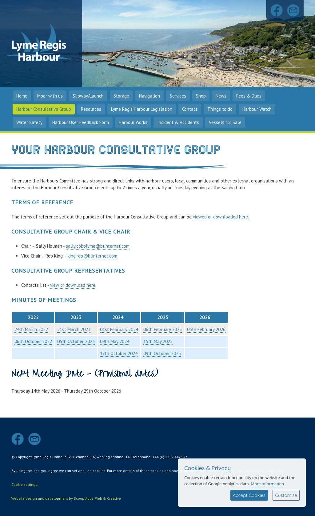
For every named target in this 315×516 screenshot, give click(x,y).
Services (178, 96)
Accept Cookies (249, 495)
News (221, 96)
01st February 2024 (119, 329)
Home (21, 96)
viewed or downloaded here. (221, 217)
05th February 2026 (206, 329)
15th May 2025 (158, 341)
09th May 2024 (114, 341)
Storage (121, 96)
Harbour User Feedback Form (80, 122)
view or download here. (73, 285)
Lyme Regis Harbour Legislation (141, 109)
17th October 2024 (119, 353)
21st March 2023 (73, 329)
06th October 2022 (33, 341)
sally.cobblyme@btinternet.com (98, 246)
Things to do (220, 109)
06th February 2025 (162, 329)
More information (267, 483)
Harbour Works (133, 122)
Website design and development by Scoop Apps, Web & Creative (66, 498)
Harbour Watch (257, 109)
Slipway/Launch (88, 96)
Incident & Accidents (178, 122)
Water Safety (29, 122)
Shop (201, 96)
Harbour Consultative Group (43, 109)
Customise (286, 495)
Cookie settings (24, 484)
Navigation (149, 96)
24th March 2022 (31, 329)
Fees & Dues (248, 96)
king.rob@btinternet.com (92, 256)
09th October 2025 (162, 353)
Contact (189, 109)
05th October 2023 (76, 341)
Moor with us (50, 96)
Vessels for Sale (225, 122)
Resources (91, 109)
